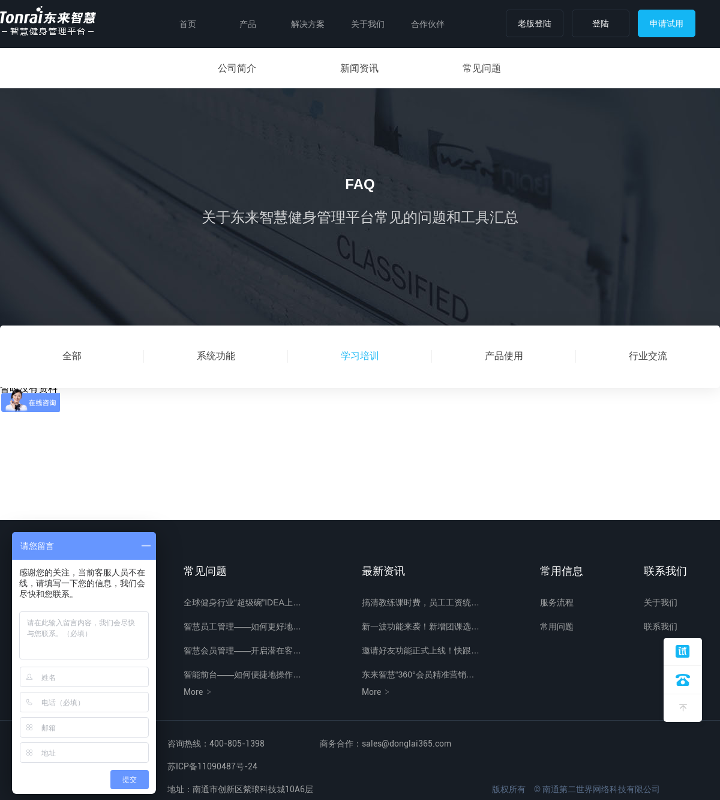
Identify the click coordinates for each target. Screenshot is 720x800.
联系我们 (660, 626)
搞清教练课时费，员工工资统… (420, 602)
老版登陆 (534, 23)
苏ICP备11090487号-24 (212, 766)
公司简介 (237, 68)
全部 (72, 356)
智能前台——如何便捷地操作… (242, 674)
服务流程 (557, 602)
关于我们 (368, 24)
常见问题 (482, 68)
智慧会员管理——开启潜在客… (242, 650)
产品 (247, 24)
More (198, 692)
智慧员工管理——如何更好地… (242, 626)
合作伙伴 (428, 24)
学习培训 (360, 356)
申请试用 (666, 23)
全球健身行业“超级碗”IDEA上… (242, 602)
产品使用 (504, 356)
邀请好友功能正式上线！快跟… (420, 650)
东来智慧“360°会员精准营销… (418, 674)
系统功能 (216, 356)
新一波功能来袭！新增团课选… (420, 626)
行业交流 (648, 356)
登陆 (600, 23)
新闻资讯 (359, 68)
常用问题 (557, 626)
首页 (187, 24)
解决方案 (308, 24)
